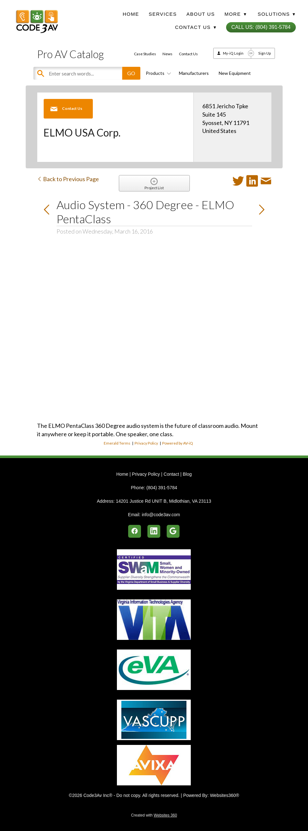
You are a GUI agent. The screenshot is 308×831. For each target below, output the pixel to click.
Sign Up (264, 53)
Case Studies (145, 53)
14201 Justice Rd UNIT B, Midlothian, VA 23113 (163, 501)
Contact (171, 474)
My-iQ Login (233, 53)
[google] (173, 531)
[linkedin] (153, 531)
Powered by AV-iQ (177, 443)
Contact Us (188, 53)
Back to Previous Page (68, 178)
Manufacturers (194, 73)
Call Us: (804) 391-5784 (260, 27)
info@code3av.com (161, 514)
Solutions (276, 14)
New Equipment (235, 73)
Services (163, 14)
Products (157, 73)
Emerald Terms (117, 443)
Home (131, 14)
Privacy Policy (146, 443)
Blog (187, 474)
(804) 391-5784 (161, 487)
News (167, 53)
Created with (154, 815)
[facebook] (134, 531)
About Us (201, 14)
